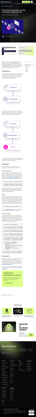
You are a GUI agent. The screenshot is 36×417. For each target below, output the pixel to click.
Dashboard (16, 177)
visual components (9, 209)
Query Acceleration (5, 382)
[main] (18, 171)
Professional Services (13, 365)
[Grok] (11, 353)
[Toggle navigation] (34, 2)
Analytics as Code (4, 372)
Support (19, 368)
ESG (10, 379)
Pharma (11, 377)
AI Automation (4, 380)
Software (11, 366)
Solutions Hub (12, 363)
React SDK (28, 365)
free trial (20, 266)
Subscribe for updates (23, 350)
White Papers (4, 395)
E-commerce (12, 370)
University (19, 365)
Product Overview (4, 363)
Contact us (30, 350)
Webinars (3, 400)
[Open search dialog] (32, 2)
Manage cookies (31, 409)
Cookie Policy (20, 412)
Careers (11, 396)
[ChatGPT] (3, 353)
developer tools (15, 61)
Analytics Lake (4, 368)
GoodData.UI (7, 65)
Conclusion (26, 71)
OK (31, 414)
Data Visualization (4, 377)
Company (11, 391)
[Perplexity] (14, 353)
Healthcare (11, 368)
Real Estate (11, 375)
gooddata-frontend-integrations (7, 264)
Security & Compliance (5, 384)
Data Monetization (4, 379)
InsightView (10, 177)
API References (29, 368)
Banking (11, 382)
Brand (11, 400)
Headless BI (3, 373)
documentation (4, 268)
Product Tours (4, 391)
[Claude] (6, 353)
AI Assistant (3, 370)
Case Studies (4, 393)
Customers (12, 393)
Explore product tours (9, 283)
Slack (19, 366)
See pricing (30, 348)
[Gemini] (9, 353)
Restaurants (12, 380)
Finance (11, 372)
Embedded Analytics (5, 375)
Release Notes (29, 370)
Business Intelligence (5, 366)
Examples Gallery (29, 366)
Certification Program (21, 370)
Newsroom (12, 398)
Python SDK (28, 363)
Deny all (31, 411)
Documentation (20, 363)
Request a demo (26, 1)
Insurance (11, 373)
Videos (3, 398)
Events (3, 402)
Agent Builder (4, 365)
